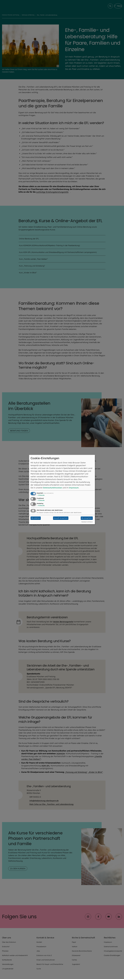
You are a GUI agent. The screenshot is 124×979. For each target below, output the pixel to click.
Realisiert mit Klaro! (87, 522)
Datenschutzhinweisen (53, 487)
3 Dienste (40, 495)
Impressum (76, 487)
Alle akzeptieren (86, 518)
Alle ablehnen (35, 518)
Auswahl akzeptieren (61, 518)
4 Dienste (41, 505)
